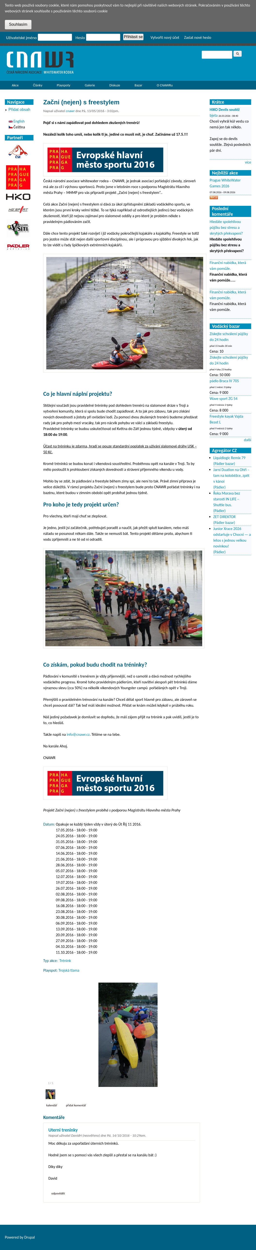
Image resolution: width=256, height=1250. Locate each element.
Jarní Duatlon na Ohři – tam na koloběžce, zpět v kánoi (231, 475)
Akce (14, 86)
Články (36, 86)
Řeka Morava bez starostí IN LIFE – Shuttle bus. (226, 499)
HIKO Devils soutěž (225, 109)
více (248, 162)
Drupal (29, 1237)
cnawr (70, 111)
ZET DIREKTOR (224, 516)
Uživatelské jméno (21, 37)
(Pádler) (219, 487)
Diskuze (114, 85)
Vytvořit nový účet (165, 37)
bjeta (214, 115)
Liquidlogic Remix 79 (229, 457)
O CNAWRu (163, 86)
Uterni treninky (63, 1130)
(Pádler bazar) (224, 463)
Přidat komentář (76, 1105)
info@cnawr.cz (78, 734)
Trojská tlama (68, 970)
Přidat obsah (19, 110)
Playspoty (62, 86)
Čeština (17, 127)
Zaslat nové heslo (197, 37)
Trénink (65, 960)
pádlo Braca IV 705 (224, 381)
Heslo (80, 37)
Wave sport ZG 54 (224, 398)
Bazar (138, 85)
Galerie (90, 85)
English (16, 121)
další (247, 440)
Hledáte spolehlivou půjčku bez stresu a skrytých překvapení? (226, 227)
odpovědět (58, 1193)
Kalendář (51, 1105)
